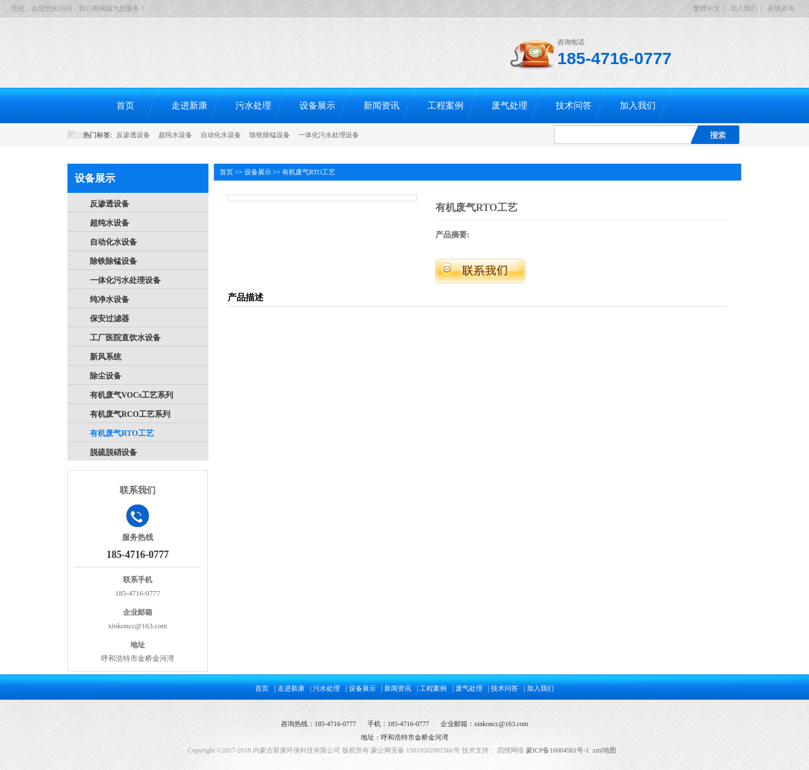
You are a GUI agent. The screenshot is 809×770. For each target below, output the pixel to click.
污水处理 (253, 105)
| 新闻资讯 (396, 688)
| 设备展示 (360, 688)
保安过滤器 (109, 318)
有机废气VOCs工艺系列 (131, 395)
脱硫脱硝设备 (113, 452)
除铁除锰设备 (269, 135)
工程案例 (445, 105)
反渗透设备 (133, 135)
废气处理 (510, 105)
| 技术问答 (503, 688)
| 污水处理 (325, 688)
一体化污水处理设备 (328, 135)
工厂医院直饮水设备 (125, 338)
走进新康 (189, 105)
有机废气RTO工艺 (122, 433)
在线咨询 (780, 8)
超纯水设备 (175, 135)
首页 (125, 105)
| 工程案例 (432, 688)
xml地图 (604, 750)
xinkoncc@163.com (501, 724)
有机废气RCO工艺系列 (130, 414)
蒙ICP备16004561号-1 (557, 750)
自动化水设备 (221, 135)
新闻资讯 (381, 105)
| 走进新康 (289, 688)
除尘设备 (105, 376)
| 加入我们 (538, 688)
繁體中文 (706, 8)
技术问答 (574, 105)
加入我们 (743, 8)
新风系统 (105, 357)
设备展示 (317, 105)
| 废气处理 (467, 688)
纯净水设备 (109, 299)
